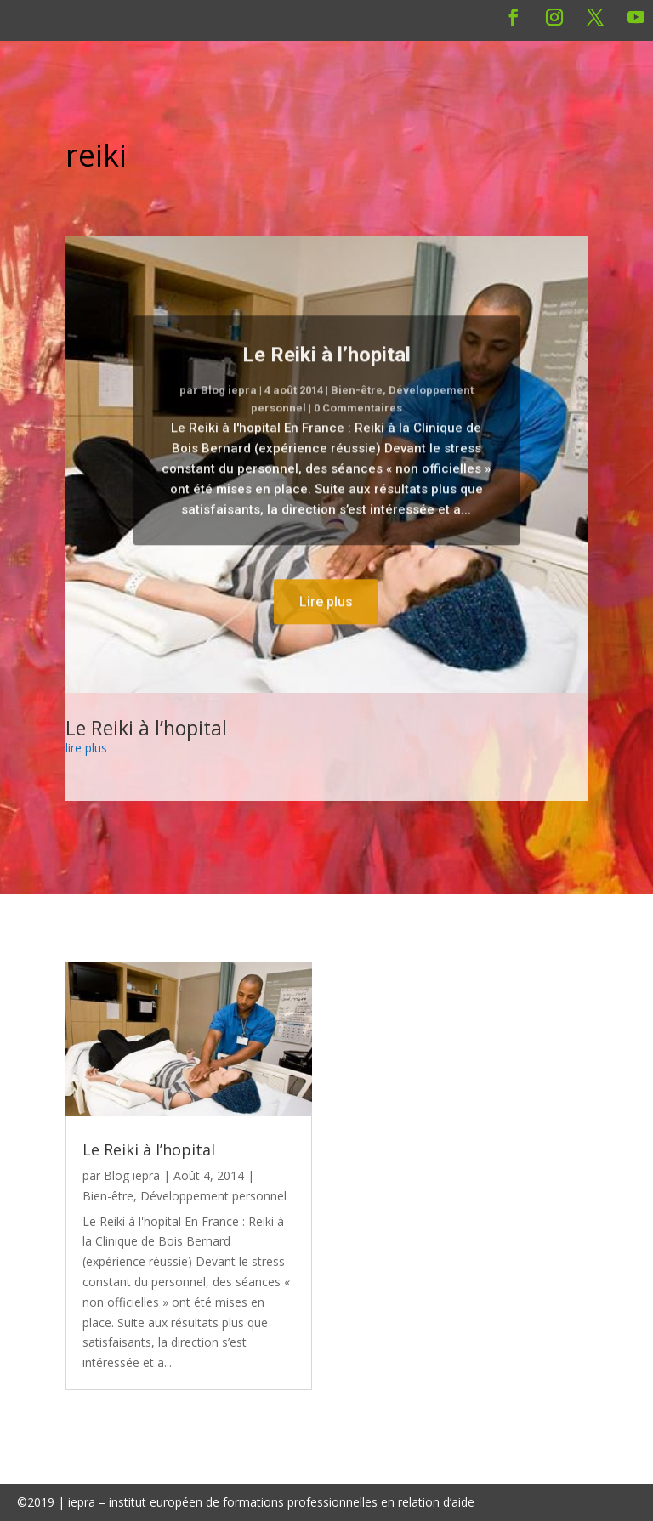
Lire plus (326, 621)
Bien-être (357, 410)
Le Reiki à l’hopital (326, 374)
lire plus (86, 748)
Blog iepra (229, 410)
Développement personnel (213, 1196)
